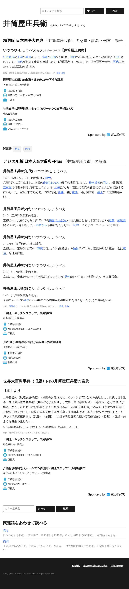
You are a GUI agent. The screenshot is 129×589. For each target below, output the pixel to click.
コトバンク (18, 11)
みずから (41, 225)
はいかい (55, 182)
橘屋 (52, 220)
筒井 (61, 192)
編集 (76, 248)
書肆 (28, 57)
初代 (20, 61)
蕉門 (73, 57)
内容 (27, 148)
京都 (20, 57)
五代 (116, 61)
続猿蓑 (121, 220)
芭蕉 (40, 248)
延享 (26, 300)
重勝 (75, 192)
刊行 (118, 57)
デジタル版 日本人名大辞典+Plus (32, 161)
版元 (48, 177)
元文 (17, 148)
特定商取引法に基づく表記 (95, 565)
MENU (6, 3)
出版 (53, 57)
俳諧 (46, 182)
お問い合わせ (117, 565)
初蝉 (76, 225)
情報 (58, 73)
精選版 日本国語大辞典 (23, 40)
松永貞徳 (94, 182)
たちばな (61, 220)
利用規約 (76, 565)
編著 (100, 192)
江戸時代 (8, 57)
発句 (67, 276)
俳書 (45, 57)
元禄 (57, 187)
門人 (106, 182)
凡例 (63, 73)
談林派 (7, 187)
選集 (111, 220)
